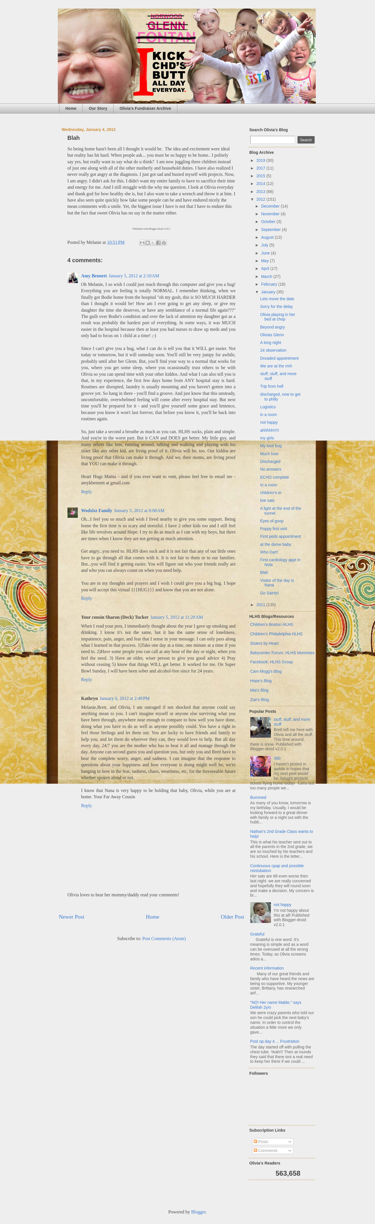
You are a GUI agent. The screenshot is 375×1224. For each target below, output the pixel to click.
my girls (267, 438)
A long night (270, 342)
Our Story (98, 108)
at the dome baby (275, 544)
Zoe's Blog (259, 699)
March (267, 276)
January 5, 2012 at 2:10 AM (134, 275)
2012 (261, 199)
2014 (261, 183)
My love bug (270, 445)
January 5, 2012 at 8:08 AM (139, 510)
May (265, 260)
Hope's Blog (261, 680)
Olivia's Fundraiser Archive (145, 108)
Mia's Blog (259, 690)
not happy (269, 422)
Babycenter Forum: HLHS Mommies (282, 652)
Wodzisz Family (96, 510)
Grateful (257, 934)
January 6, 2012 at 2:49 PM (125, 698)
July (265, 245)
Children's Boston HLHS (271, 624)
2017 (261, 168)
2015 (261, 176)
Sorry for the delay (276, 306)
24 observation (273, 350)
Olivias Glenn (272, 335)
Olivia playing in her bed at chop (277, 317)
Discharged (270, 461)
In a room (268, 485)
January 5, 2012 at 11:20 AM (176, 617)
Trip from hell (271, 386)
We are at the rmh (276, 366)
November (271, 214)
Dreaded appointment (279, 358)
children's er (270, 492)
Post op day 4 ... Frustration (274, 1041)
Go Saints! (269, 593)
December (271, 206)
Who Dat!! (269, 552)
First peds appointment (280, 536)
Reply (86, 491)
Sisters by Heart (264, 643)
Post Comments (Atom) (164, 938)
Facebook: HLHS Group (271, 662)
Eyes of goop (271, 521)
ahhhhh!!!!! (269, 430)
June (266, 253)
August (268, 237)
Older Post (232, 917)
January (269, 292)
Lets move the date (277, 298)
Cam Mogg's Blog (266, 671)
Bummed (258, 797)
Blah (264, 572)
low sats (267, 500)
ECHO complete (274, 477)
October (269, 221)
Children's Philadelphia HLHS (276, 634)
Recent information (267, 968)
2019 (261, 160)
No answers (270, 469)
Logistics (267, 407)
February (269, 284)
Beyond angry (272, 327)
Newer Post (71, 917)
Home (71, 108)
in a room (268, 414)
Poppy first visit (273, 528)
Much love (269, 453)
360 (277, 758)
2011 (261, 604)
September (271, 229)
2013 (261, 191)
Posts (261, 1141)
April (265, 268)
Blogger (198, 1211)
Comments (266, 1150)
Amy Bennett (94, 275)
